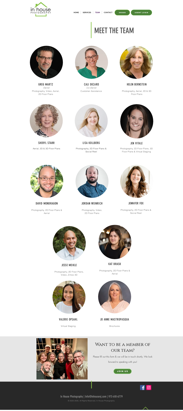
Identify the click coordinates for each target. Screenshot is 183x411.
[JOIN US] (123, 371)
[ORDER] (122, 12)
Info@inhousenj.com (95, 396)
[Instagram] (148, 387)
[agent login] (141, 12)
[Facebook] (142, 387)
